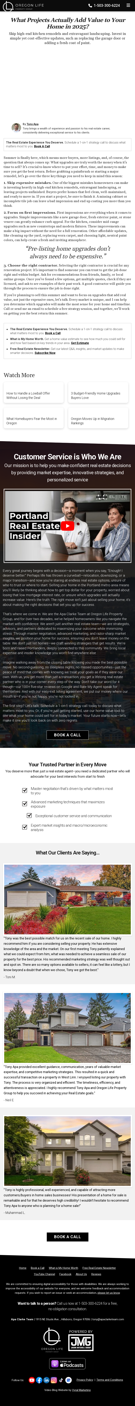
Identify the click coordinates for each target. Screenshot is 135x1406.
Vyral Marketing (81, 1390)
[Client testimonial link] (67, 899)
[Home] (22, 4)
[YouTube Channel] (44, 1274)
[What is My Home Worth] (63, 1268)
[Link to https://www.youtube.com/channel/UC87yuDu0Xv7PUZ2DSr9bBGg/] (32, 1380)
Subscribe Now (45, 353)
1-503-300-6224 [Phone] (104, 5)
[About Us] (81, 1274)
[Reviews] (96, 1274)
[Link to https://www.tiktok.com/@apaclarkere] (61, 1380)
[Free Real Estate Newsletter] (99, 1268)
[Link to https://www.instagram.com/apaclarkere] (54, 1380)
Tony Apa (33, 124)
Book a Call (42, 146)
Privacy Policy (85, 1380)
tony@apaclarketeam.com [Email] (108, 1319)
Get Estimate (80, 343)
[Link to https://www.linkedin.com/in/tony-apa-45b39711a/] (46, 1380)
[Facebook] (65, 1274)
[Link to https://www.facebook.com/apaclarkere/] (39, 1380)
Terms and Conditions (109, 1380)
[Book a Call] (37, 1268)
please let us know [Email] (109, 1292)
